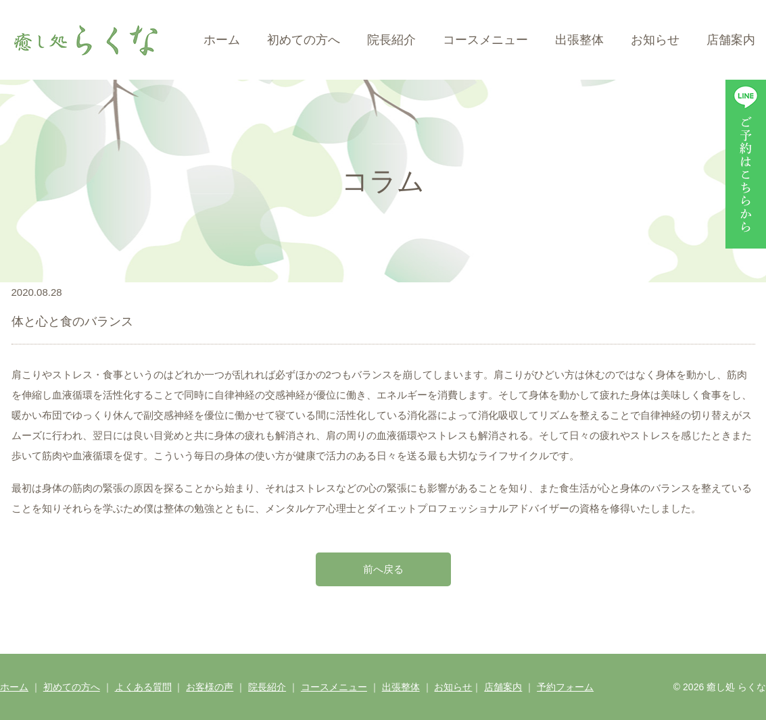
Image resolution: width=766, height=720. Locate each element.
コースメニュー (485, 40)
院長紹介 (391, 40)
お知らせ (655, 40)
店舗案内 (731, 40)
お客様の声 (209, 687)
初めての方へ (303, 40)
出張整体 (579, 40)
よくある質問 (143, 687)
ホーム (222, 40)
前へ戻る (383, 569)
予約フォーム (565, 687)
